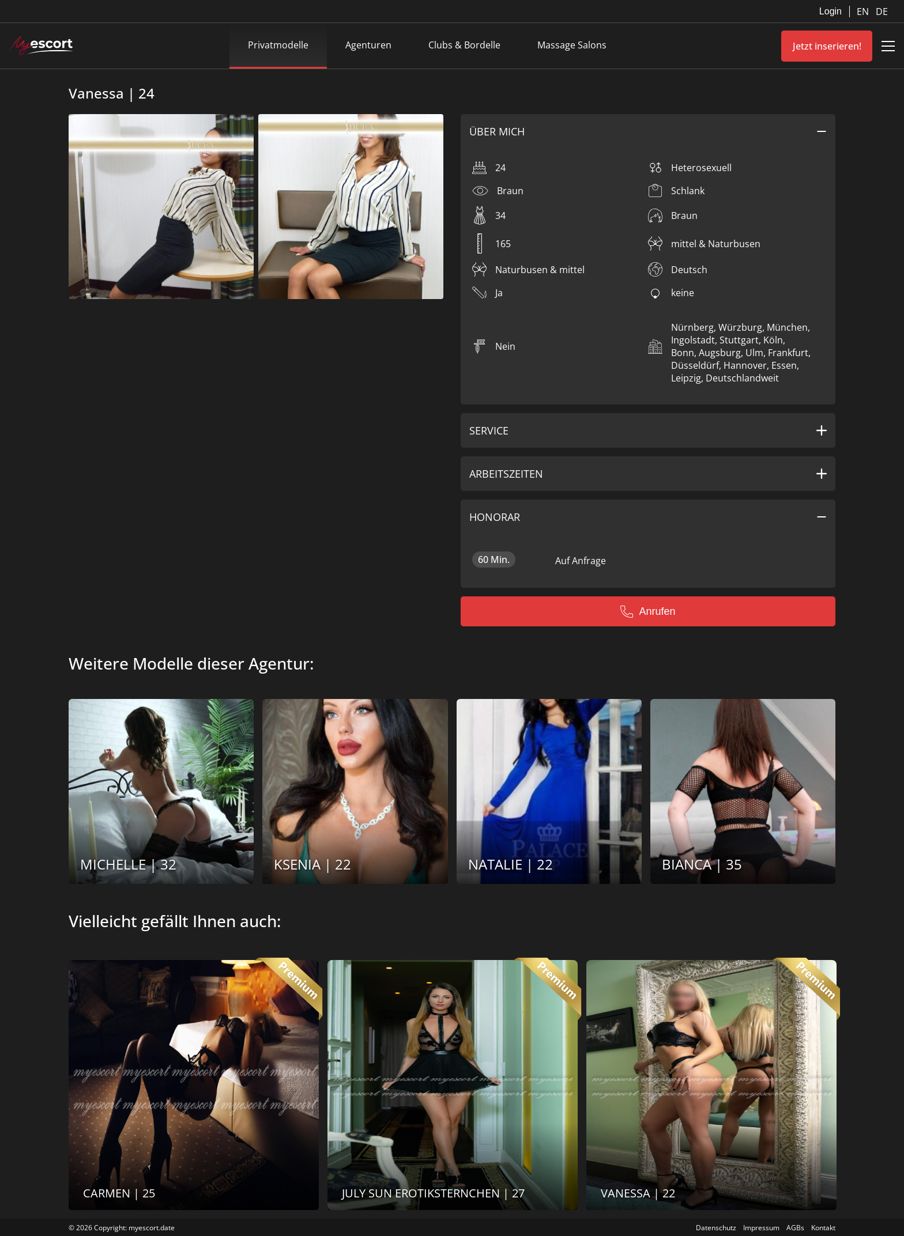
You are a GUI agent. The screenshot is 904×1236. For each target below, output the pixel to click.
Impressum (761, 1228)
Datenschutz (716, 1228)
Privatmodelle (278, 45)
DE (882, 11)
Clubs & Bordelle (464, 45)
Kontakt (823, 1228)
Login (830, 11)
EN (864, 11)
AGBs (795, 1228)
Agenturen (368, 45)
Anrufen (647, 611)
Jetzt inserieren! (827, 46)
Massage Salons (572, 45)
